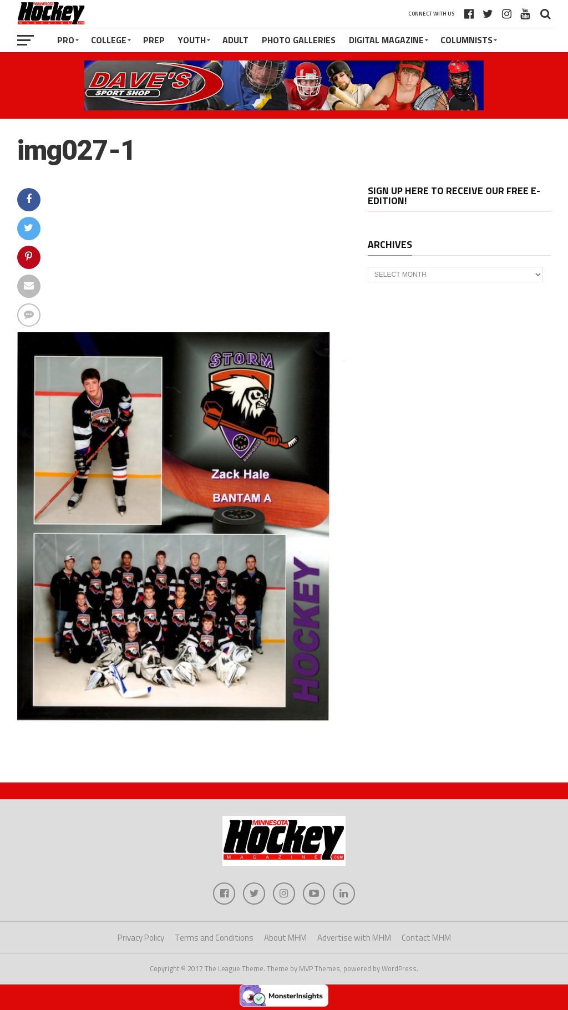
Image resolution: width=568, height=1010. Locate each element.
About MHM (285, 937)
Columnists (466, 40)
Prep (154, 40)
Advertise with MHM (354, 937)
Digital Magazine (386, 40)
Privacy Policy (141, 937)
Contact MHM (426, 937)
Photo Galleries (299, 40)
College (108, 40)
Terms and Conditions (214, 937)
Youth (192, 40)
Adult (235, 40)
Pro (65, 40)
